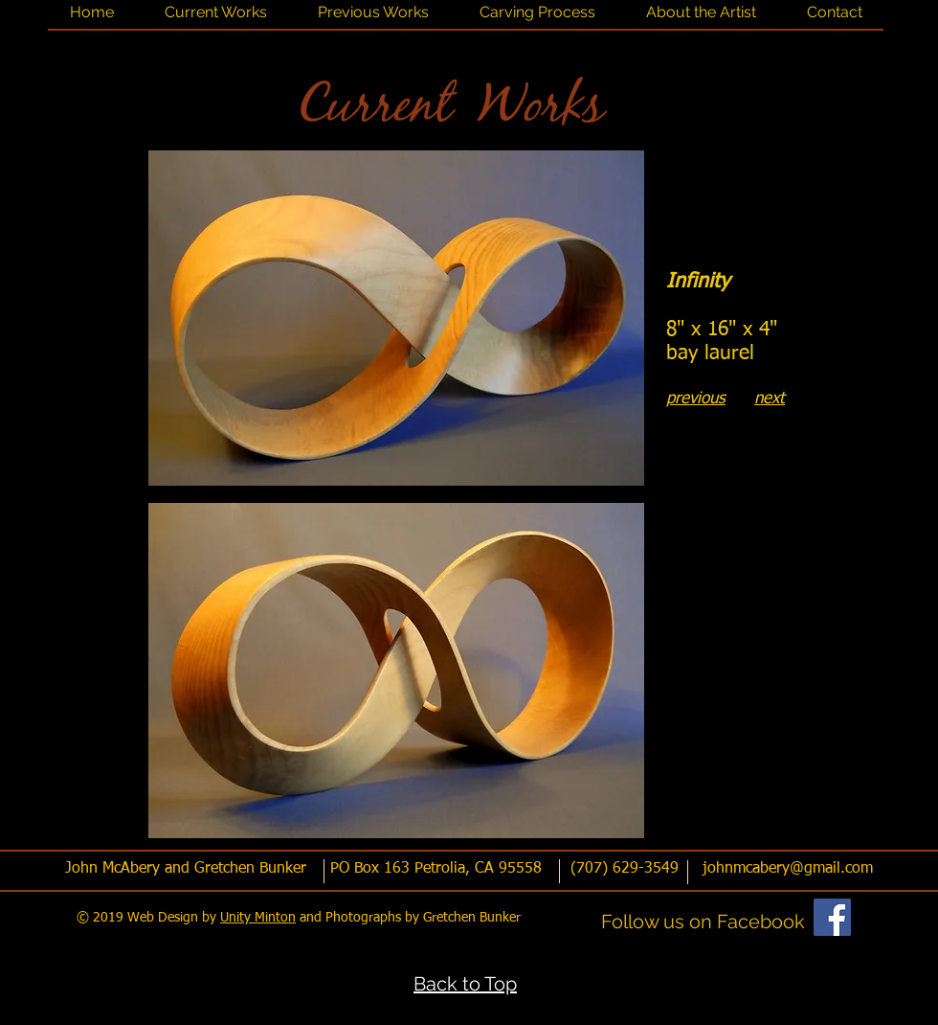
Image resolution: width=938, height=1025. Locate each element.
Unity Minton (258, 917)
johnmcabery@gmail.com (788, 869)
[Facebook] (832, 917)
